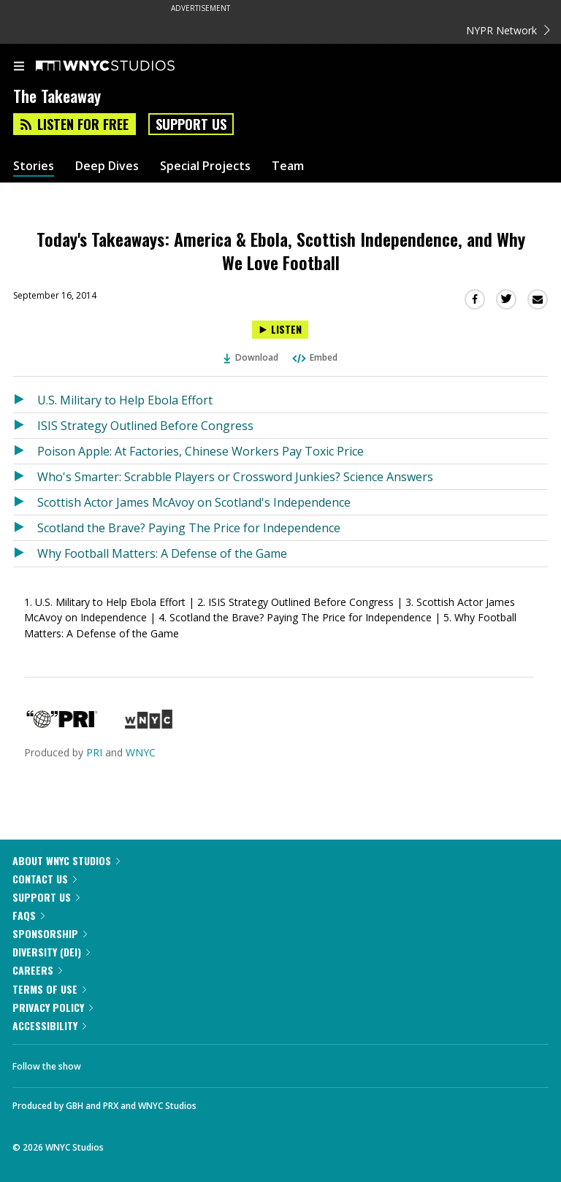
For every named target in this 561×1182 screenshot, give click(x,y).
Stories (33, 166)
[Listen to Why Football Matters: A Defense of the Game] (25, 553)
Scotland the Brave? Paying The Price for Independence (188, 528)
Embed (314, 357)
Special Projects (205, 166)
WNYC (141, 752)
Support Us (191, 124)
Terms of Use (49, 989)
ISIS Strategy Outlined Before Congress (145, 426)
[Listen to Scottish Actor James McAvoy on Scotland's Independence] (25, 502)
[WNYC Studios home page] (123, 66)
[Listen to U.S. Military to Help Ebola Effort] (25, 400)
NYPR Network (508, 30)
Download (251, 357)
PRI (94, 752)
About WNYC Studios (66, 860)
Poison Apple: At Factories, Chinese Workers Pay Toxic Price (200, 451)
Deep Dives (107, 166)
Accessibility (49, 1025)
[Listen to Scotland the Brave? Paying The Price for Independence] (25, 527)
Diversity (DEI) (51, 951)
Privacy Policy (52, 1007)
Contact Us (44, 878)
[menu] (19, 67)
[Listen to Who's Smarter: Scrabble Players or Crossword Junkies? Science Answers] (25, 476)
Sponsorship (49, 933)
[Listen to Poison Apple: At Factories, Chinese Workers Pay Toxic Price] (25, 451)
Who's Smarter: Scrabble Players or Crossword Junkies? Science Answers (235, 477)
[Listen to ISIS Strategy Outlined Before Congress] (25, 425)
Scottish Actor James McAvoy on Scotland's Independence (194, 502)
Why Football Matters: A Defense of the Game (162, 553)
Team (288, 166)
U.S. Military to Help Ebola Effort (125, 400)
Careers (37, 970)
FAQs (28, 915)
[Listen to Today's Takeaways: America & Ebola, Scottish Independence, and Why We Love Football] (280, 330)
